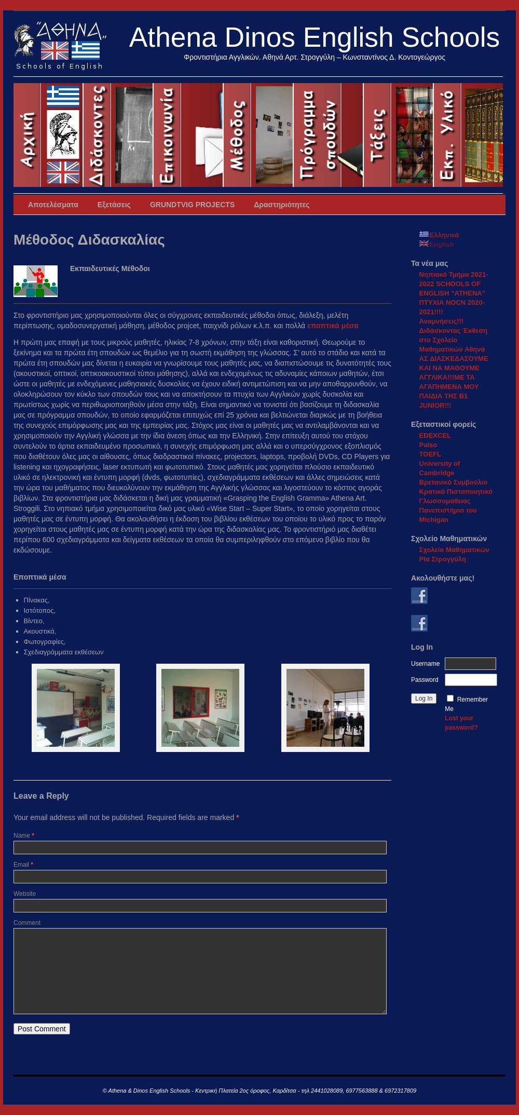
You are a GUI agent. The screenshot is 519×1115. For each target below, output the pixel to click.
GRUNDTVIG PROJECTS (192, 204)
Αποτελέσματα (53, 204)
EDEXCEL (435, 435)
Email (23, 864)
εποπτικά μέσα (333, 325)
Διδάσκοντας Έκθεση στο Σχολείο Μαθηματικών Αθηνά (453, 340)
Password (425, 679)
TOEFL (430, 454)
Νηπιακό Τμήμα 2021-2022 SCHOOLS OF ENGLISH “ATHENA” (453, 284)
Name (23, 835)
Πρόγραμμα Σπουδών (329, 135)
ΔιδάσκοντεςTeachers (119, 135)
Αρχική (48, 135)
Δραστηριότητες (281, 204)
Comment (26, 922)
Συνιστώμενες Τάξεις (399, 135)
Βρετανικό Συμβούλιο (453, 482)
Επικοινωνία (189, 135)
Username (425, 663)
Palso (428, 445)
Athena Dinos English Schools (314, 37)
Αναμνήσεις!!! (441, 321)
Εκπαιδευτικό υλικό (468, 135)
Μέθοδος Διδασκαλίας (259, 135)
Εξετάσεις (114, 204)
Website (24, 893)
